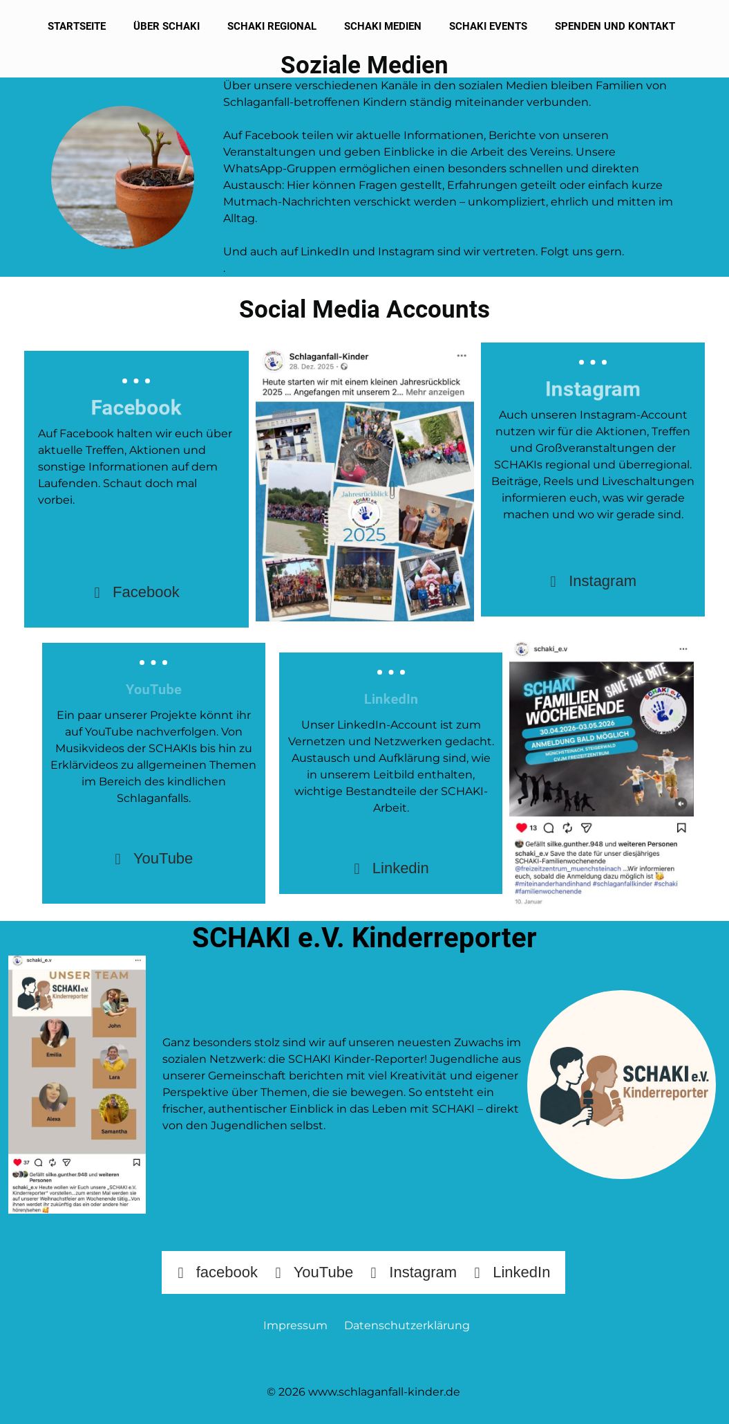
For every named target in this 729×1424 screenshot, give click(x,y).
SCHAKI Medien (383, 26)
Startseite (77, 26)
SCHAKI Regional (271, 26)
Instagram (592, 581)
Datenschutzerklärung (407, 1325)
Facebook (136, 592)
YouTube (153, 859)
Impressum (299, 1325)
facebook (217, 1272)
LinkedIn (511, 1272)
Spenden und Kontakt (615, 26)
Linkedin (391, 868)
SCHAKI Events (488, 26)
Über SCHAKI (166, 26)
